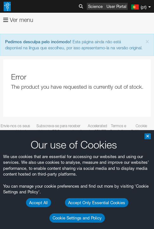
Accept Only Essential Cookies (96, 202)
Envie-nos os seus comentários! (15, 128)
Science (95, 6)
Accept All (38, 202)
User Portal (116, 6)
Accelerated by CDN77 (97, 128)
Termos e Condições (118, 128)
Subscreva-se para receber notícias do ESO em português (59, 128)
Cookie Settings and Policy (77, 217)
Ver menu (18, 20)
